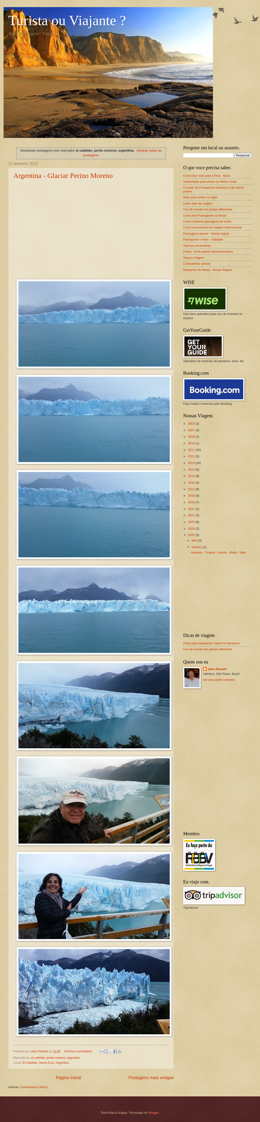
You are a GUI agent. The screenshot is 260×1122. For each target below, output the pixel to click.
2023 (191, 522)
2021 (191, 509)
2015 (191, 476)
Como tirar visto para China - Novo (206, 175)
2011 (191, 450)
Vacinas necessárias (197, 245)
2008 (191, 436)
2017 (191, 489)
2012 (191, 456)
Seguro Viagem (193, 257)
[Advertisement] (217, 596)
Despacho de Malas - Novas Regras (207, 270)
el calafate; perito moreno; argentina (55, 1057)
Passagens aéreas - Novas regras (206, 233)
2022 (191, 515)
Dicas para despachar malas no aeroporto (211, 643)
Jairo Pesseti (217, 669)
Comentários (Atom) (33, 1087)
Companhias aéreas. (197, 263)
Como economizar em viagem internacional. (213, 227)
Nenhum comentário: (78, 1051)
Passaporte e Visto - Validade (203, 239)
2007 (191, 430)
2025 (191, 535)
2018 (191, 495)
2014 (191, 469)
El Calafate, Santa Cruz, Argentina (45, 1062)
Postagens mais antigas (151, 1077)
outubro (197, 547)
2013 (191, 463)
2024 (191, 528)
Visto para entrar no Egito (200, 197)
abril (194, 540)
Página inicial (68, 1077)
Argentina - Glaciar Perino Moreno (63, 175)
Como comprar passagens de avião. (207, 221)
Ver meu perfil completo (219, 679)
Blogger (153, 1112)
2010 (191, 443)
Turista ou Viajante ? (67, 20)
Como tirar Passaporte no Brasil (204, 215)
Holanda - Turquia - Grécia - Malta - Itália (218, 552)
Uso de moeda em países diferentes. (208, 209)
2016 (191, 482)
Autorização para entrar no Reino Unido (210, 181)
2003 (191, 423)
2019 (191, 502)
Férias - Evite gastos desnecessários (208, 251)
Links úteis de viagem (197, 203)
